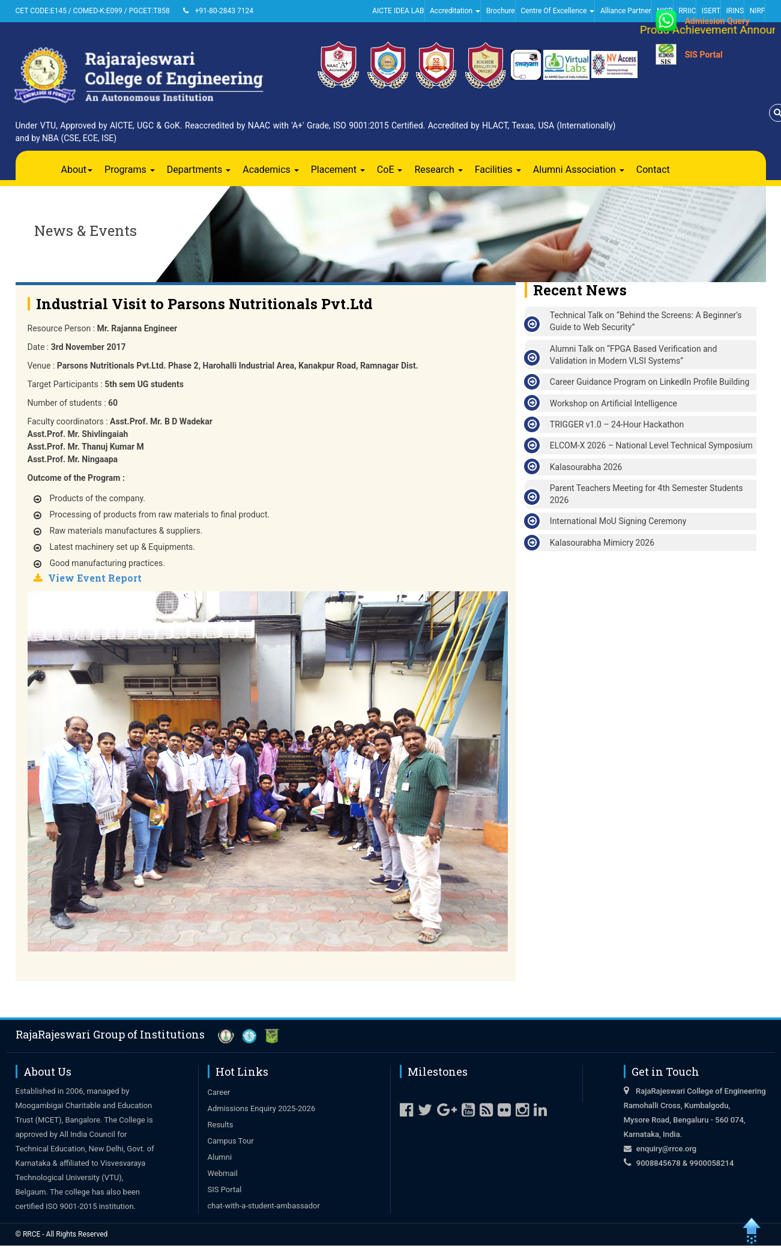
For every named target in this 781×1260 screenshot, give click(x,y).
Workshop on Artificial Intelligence (613, 403)
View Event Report (95, 577)
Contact (653, 169)
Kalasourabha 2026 (586, 467)
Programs (129, 169)
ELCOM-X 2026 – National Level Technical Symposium (651, 445)
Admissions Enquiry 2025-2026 (262, 1108)
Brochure (500, 11)
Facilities (498, 169)
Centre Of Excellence (557, 11)
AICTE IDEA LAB (398, 11)
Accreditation (455, 11)
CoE (390, 169)
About (77, 169)
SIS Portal (704, 54)
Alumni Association (578, 169)
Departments (199, 169)
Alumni (220, 1157)
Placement (338, 169)
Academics (271, 169)
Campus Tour (231, 1140)
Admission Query (717, 21)
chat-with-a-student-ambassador (264, 1205)
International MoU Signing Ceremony (618, 521)
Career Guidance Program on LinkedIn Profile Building (649, 382)
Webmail (223, 1173)
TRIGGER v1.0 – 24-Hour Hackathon (617, 424)
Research (438, 169)
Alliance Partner (625, 11)
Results (221, 1124)
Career (219, 1092)
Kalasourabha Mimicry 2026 (602, 542)
